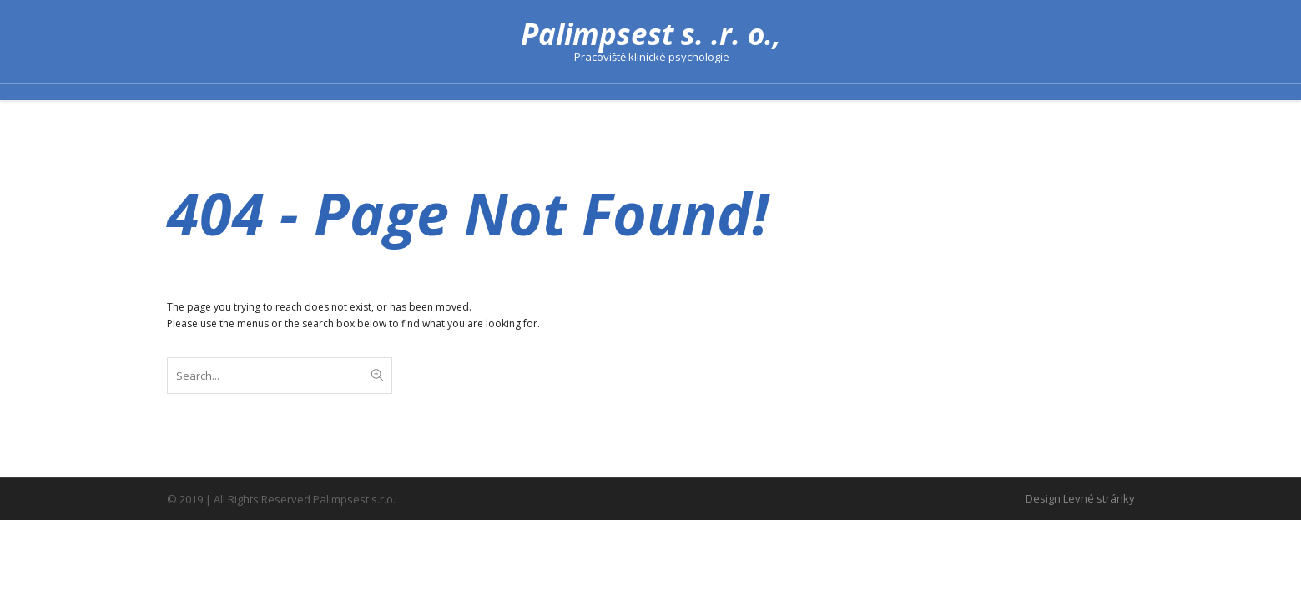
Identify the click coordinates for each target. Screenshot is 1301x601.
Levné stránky (1099, 498)
